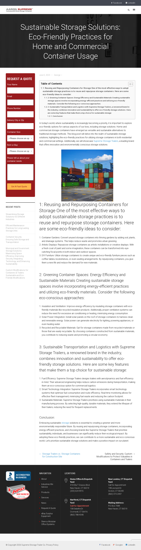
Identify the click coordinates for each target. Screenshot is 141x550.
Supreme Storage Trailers (106, 141)
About (44, 479)
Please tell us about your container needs (18, 159)
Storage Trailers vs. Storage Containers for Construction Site (61, 455)
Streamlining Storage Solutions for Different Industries (15, 217)
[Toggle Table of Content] (129, 84)
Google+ (119, 545)
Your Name (12, 84)
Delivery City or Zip (15, 120)
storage (65, 423)
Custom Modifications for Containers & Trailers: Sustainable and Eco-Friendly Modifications (17, 274)
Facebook (116, 3)
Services (45, 497)
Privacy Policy (52, 545)
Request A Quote (48, 508)
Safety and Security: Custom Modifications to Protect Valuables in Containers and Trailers (114, 457)
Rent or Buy (12, 145)
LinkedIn (130, 3)
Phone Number (14, 108)
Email (9, 96)
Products (45, 492)
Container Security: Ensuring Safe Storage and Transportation (17, 239)
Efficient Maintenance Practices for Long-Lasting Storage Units (17, 228)
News (43, 503)
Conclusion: (58, 116)
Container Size (13, 132)
